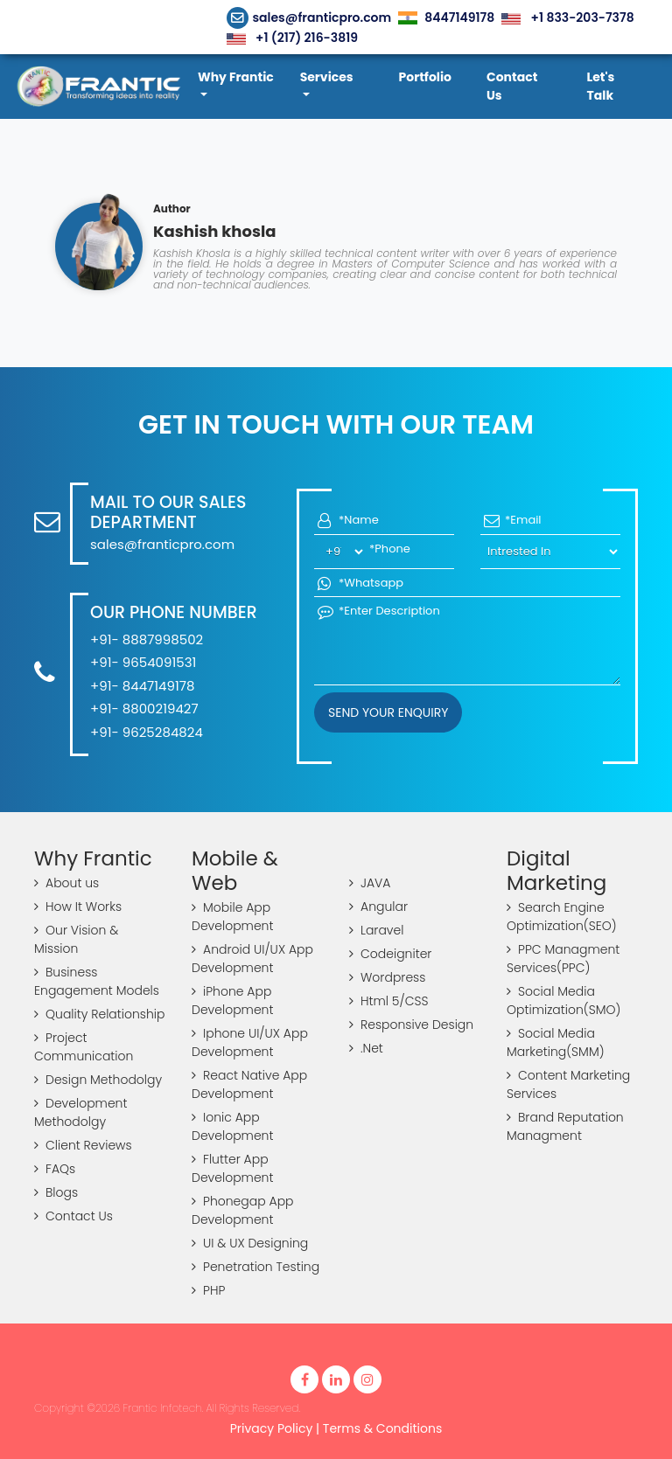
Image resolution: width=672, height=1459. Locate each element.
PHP (208, 1290)
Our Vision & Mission (76, 939)
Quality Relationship (99, 1014)
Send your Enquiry (388, 712)
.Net (366, 1048)
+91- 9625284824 (146, 732)
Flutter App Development (232, 1168)
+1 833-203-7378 (567, 17)
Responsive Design (411, 1024)
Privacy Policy (271, 1428)
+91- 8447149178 (142, 686)
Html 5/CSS (388, 1001)
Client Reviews (83, 1145)
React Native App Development (249, 1084)
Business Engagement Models (96, 981)
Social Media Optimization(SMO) (563, 1000)
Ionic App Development (232, 1126)
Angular (378, 906)
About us (66, 883)
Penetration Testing (255, 1266)
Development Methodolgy (80, 1112)
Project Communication (83, 1047)
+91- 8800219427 (144, 708)
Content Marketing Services (568, 1084)
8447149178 (446, 17)
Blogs (56, 1192)
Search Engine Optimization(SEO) (562, 916)
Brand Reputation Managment (565, 1126)
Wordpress (387, 977)
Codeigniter (390, 953)
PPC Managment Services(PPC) (563, 958)
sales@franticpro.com (309, 17)
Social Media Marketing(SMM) (556, 1042)
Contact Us (73, 1216)
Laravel (376, 930)
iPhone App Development (232, 1000)
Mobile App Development (232, 916)
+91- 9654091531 (143, 662)
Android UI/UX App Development (252, 958)
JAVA (369, 883)
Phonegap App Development (243, 1210)
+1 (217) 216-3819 (292, 37)
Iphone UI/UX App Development (250, 1042)
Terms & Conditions (382, 1428)
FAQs (54, 1169)
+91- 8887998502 (146, 639)
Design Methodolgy (98, 1079)
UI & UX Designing (250, 1243)
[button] (240, 86)
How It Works (78, 906)
